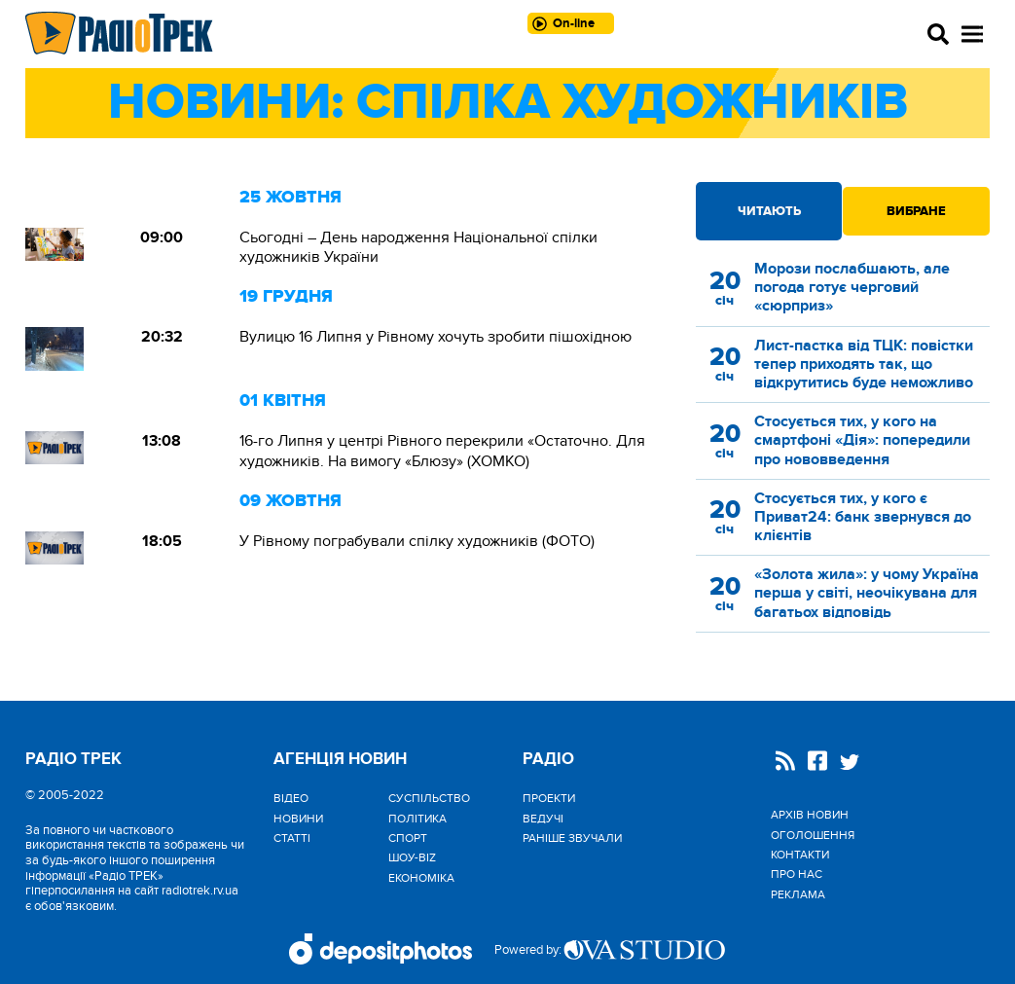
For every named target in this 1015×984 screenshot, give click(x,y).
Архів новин (810, 814)
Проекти (549, 798)
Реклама (798, 894)
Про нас (796, 874)
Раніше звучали (572, 838)
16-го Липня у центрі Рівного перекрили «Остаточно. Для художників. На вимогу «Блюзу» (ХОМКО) (442, 450)
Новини (298, 818)
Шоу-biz (412, 857)
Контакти (800, 854)
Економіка (421, 878)
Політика (417, 818)
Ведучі (543, 818)
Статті (291, 838)
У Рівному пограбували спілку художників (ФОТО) (417, 541)
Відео (290, 798)
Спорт (407, 838)
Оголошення (812, 835)
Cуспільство (429, 798)
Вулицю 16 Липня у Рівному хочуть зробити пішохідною (435, 336)
